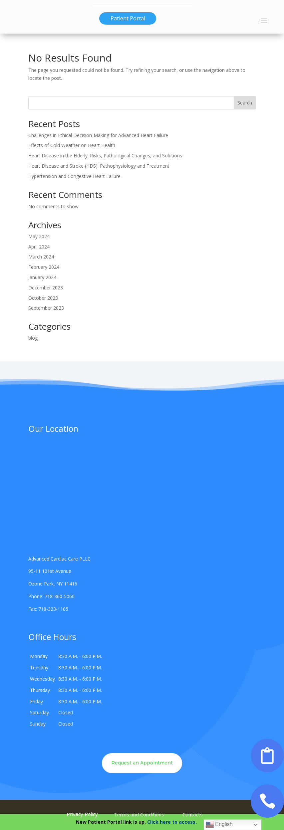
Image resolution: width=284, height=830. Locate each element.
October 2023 (43, 298)
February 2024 (43, 267)
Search (244, 102)
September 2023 (46, 308)
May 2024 (39, 236)
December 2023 (45, 287)
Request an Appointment (142, 763)
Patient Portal (128, 18)
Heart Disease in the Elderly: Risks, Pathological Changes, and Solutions (105, 155)
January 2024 (42, 277)
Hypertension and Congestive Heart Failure (74, 176)
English (219, 825)
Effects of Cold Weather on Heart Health (71, 145)
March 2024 (41, 256)
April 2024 (39, 247)
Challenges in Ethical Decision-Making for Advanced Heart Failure (98, 135)
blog (33, 338)
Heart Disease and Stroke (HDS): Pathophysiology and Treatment (98, 166)
